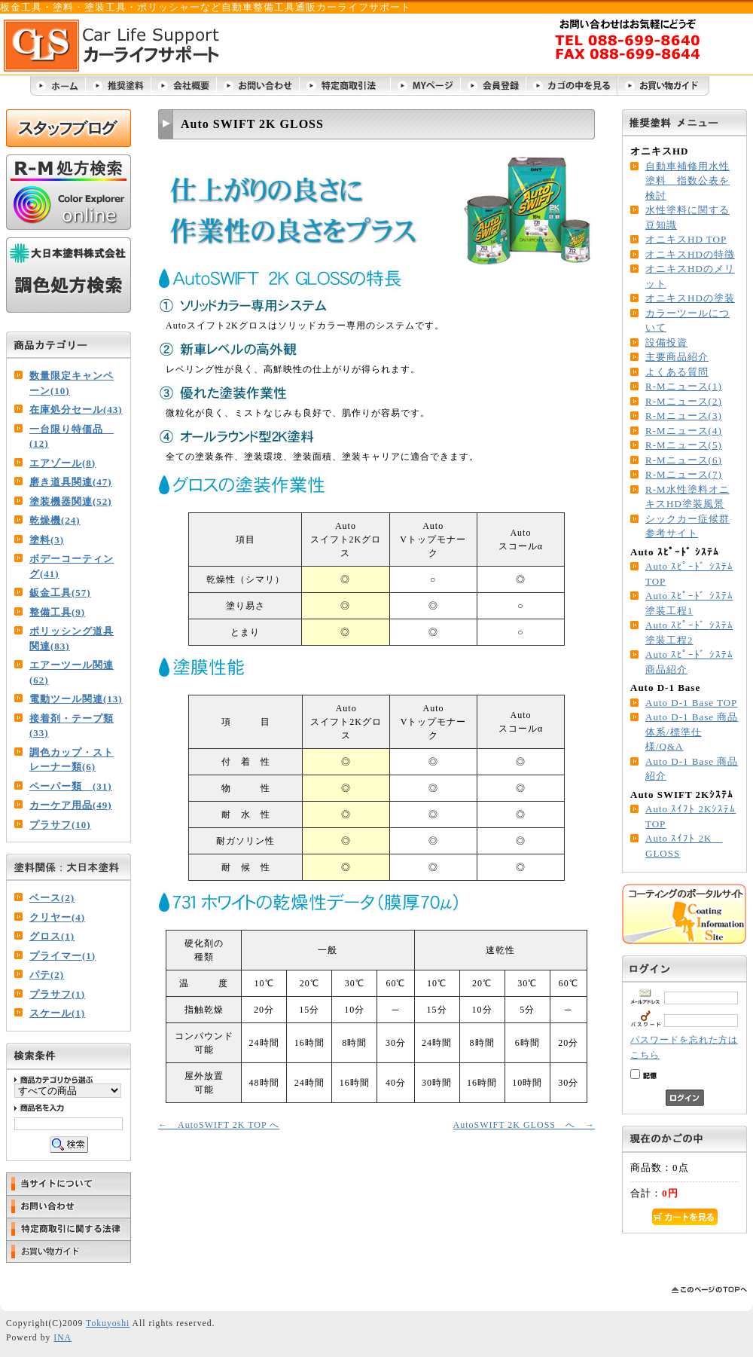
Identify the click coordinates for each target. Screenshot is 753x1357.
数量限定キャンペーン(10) (71, 383)
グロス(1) (52, 936)
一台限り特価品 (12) (71, 436)
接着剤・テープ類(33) (71, 726)
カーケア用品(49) (70, 805)
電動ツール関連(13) (76, 698)
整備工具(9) (57, 612)
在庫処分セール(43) (76, 409)
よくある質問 (677, 371)
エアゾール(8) (62, 463)
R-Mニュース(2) (683, 401)
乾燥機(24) (55, 520)
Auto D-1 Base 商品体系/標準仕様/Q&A (691, 731)
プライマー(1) (62, 955)
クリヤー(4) (57, 917)
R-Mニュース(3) (683, 415)
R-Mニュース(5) (683, 445)
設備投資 (666, 342)
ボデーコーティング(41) (71, 566)
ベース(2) (52, 897)
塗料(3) (46, 540)
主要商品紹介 (677, 356)
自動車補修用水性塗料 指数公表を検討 (687, 180)
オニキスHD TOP (686, 239)
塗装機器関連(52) (70, 501)
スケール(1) (57, 1013)
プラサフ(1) (57, 994)
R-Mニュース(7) (683, 474)
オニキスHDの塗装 (690, 298)
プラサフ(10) (60, 824)
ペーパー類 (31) (70, 786)
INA (62, 1338)
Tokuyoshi (108, 1323)
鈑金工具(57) (60, 592)
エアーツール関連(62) (71, 672)
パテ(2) (46, 974)
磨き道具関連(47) (70, 481)
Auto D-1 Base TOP (691, 702)
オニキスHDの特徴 (690, 254)
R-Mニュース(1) (683, 386)
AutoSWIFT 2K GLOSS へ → (524, 1125)
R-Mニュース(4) (683, 430)
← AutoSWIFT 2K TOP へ (218, 1125)
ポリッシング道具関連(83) (71, 638)
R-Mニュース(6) (683, 460)
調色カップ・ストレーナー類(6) (71, 760)
